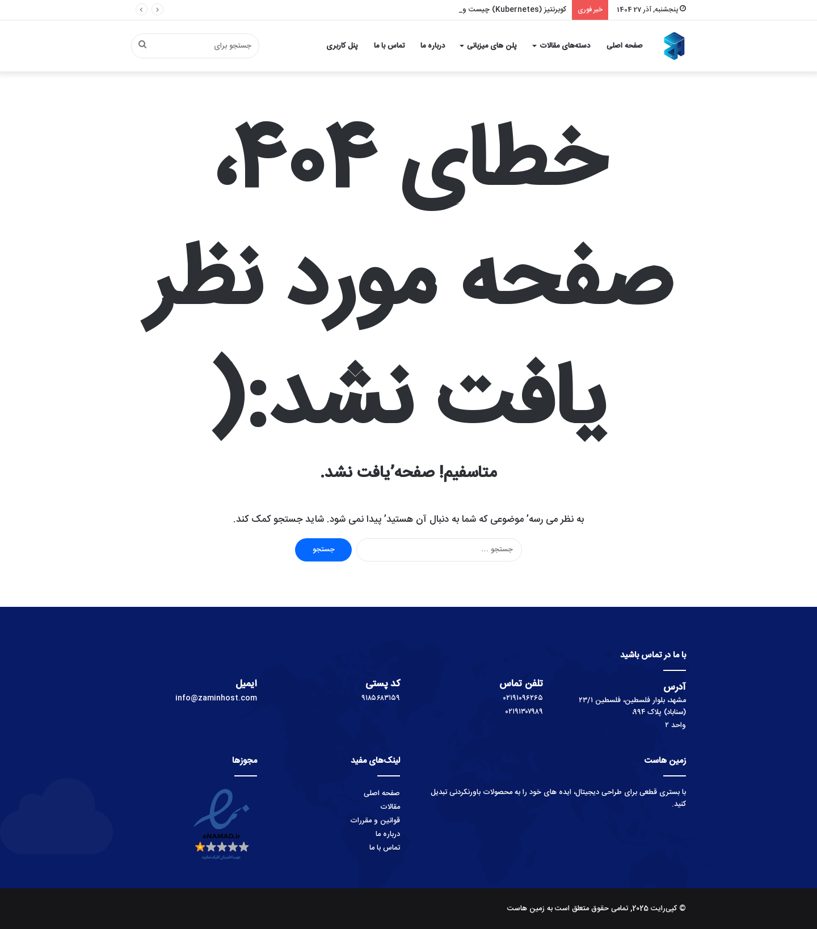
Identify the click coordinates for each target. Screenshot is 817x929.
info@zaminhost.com (216, 698)
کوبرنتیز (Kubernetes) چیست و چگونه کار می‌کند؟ (487, 9)
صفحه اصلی (625, 46)
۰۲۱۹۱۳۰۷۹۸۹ (524, 712)
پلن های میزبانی (492, 46)
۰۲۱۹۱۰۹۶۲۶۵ (523, 698)
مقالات (390, 807)
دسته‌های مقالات (565, 46)
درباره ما (432, 46)
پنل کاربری (342, 46)
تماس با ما (389, 46)
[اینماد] (221, 862)
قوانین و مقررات (375, 820)
